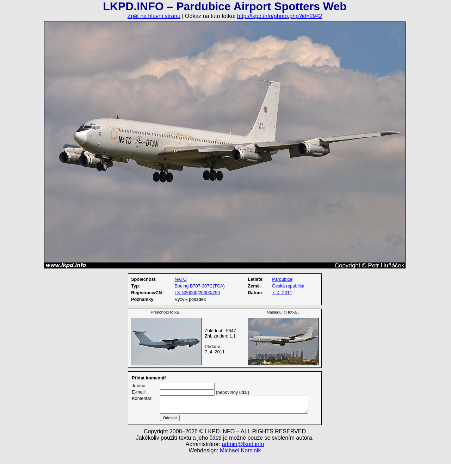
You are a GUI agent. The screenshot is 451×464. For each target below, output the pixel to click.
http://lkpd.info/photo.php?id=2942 (279, 16)
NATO (180, 279)
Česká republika (288, 286)
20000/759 (209, 292)
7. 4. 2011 (282, 292)
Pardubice (282, 279)
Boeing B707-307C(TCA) (199, 286)
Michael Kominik (240, 459)
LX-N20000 (185, 292)
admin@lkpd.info (243, 453)
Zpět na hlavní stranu (154, 16)
